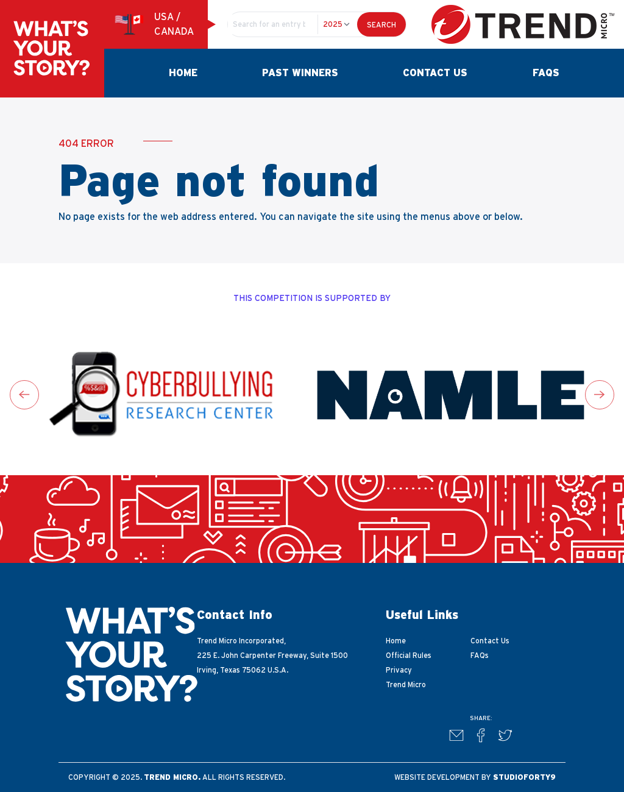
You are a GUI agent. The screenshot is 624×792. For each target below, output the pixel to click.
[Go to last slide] (24, 394)
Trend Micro (406, 684)
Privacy (399, 670)
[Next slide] (599, 394)
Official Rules (408, 655)
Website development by (475, 777)
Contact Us (435, 73)
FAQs (546, 73)
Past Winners (300, 73)
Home (183, 73)
